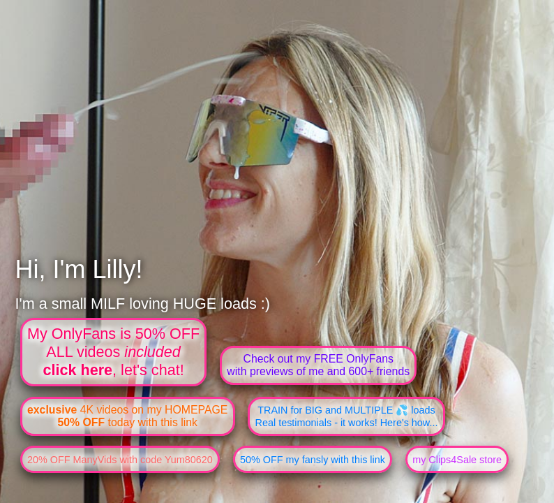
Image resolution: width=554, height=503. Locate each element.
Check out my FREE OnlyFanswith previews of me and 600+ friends (318, 365)
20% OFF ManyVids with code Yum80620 (120, 459)
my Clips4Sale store (457, 459)
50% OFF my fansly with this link (312, 459)
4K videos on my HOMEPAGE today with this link (127, 416)
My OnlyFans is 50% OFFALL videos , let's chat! (113, 352)
